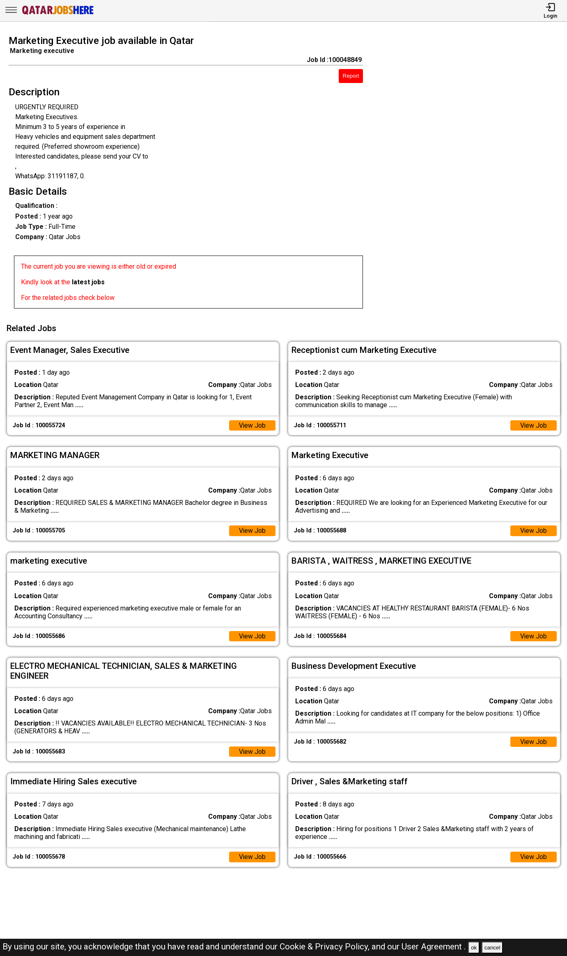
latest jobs (88, 282)
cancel (492, 947)
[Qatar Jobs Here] (58, 14)
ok (474, 947)
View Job (252, 424)
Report (351, 76)
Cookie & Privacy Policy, (326, 946)
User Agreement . (434, 946)
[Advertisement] (472, 174)
